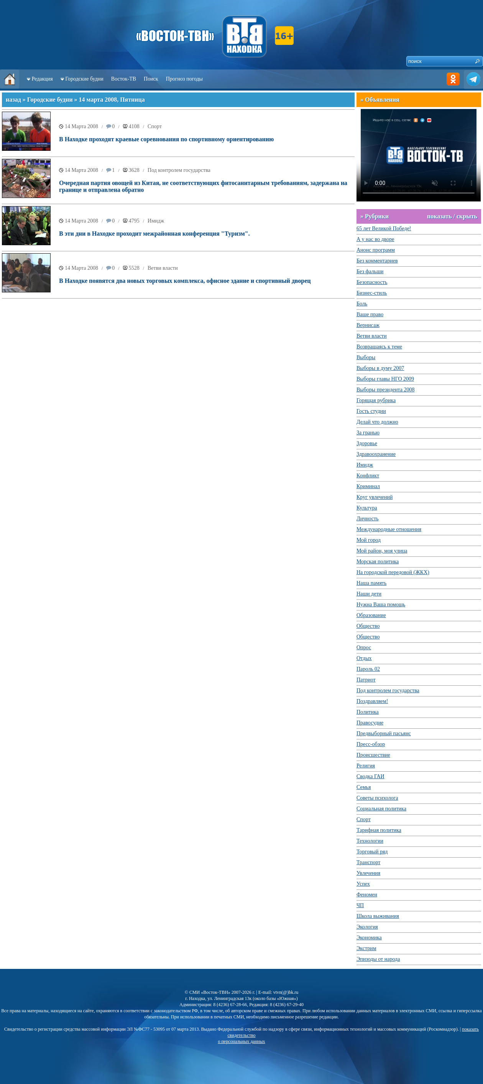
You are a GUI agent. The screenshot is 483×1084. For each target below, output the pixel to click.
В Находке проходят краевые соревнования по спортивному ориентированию (166, 139)
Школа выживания (377, 916)
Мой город (368, 540)
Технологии (369, 841)
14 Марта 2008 (81, 126)
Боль (361, 304)
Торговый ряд (372, 852)
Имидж (156, 221)
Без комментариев (377, 261)
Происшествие (373, 755)
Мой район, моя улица (381, 551)
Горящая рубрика (376, 400)
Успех (363, 884)
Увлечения (368, 873)
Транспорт (368, 862)
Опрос (363, 647)
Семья (363, 787)
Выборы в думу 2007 (380, 368)
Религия (365, 766)
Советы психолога (377, 798)
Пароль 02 (368, 669)
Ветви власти (163, 268)
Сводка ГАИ (370, 776)
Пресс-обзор (370, 744)
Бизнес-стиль (371, 293)
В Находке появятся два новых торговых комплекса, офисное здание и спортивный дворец (185, 280)
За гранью (368, 433)
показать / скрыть (452, 216)
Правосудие (369, 723)
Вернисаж (368, 325)
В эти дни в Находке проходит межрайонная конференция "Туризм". (154, 233)
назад (13, 99)
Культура (366, 508)
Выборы (365, 357)
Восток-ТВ (123, 79)
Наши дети (368, 594)
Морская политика (377, 561)
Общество (368, 626)
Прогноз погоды (184, 79)
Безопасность (371, 282)
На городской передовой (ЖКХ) (392, 572)
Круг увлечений (374, 497)
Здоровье (366, 443)
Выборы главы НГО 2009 (385, 379)
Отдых (364, 658)
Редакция (42, 79)
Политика (367, 712)
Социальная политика (381, 809)
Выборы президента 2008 (385, 390)
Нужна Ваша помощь (380, 604)
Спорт (155, 126)
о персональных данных (241, 1041)
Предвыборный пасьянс (383, 733)
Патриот (366, 680)
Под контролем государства (179, 170)
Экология (367, 927)
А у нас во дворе (375, 239)
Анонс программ (375, 250)
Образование (371, 615)
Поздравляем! (372, 701)
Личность (367, 518)
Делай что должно (377, 422)
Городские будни (84, 79)
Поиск (151, 79)
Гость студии (371, 411)
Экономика (369, 937)
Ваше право (369, 314)
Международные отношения (388, 529)
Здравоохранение (376, 454)
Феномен (366, 895)
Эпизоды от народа (378, 959)
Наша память (371, 583)
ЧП (360, 905)
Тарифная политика (378, 830)
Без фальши (370, 271)
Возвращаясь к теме (379, 347)
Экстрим (366, 948)
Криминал (368, 486)
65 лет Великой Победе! (383, 228)
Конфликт (367, 475)
